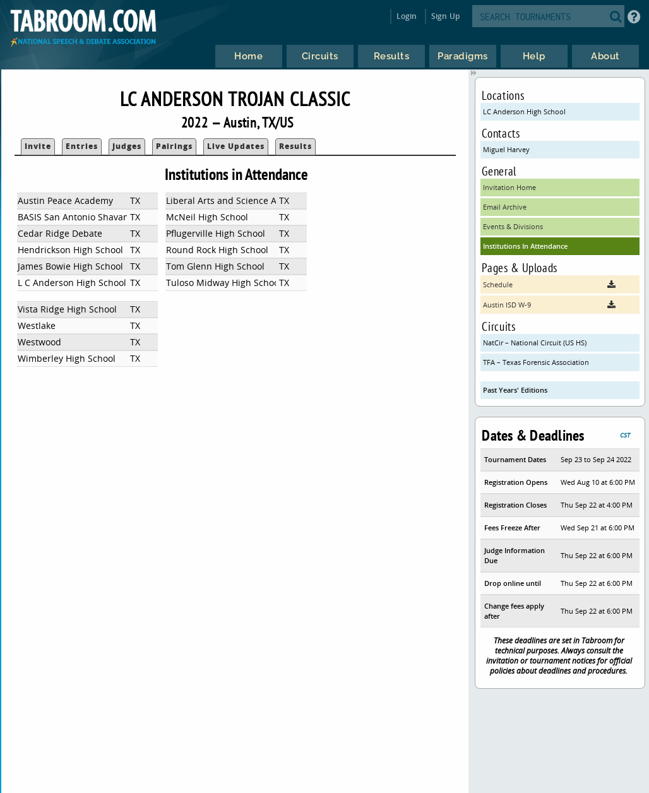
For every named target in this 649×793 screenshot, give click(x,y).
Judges (126, 146)
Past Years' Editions (515, 390)
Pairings (174, 146)
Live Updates (236, 146)
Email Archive (505, 207)
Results (295, 146)
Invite (38, 146)
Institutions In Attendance (525, 246)
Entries (82, 146)
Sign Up (445, 16)
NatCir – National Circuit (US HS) (534, 342)
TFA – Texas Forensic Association (536, 362)
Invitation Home (509, 187)
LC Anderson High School (524, 111)
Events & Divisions (513, 226)
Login (406, 16)
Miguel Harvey (506, 149)
